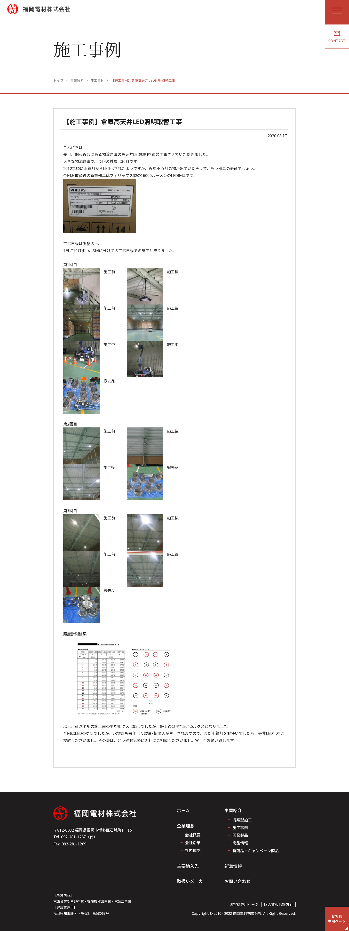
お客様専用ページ (244, 904)
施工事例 (240, 827)
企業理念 (185, 825)
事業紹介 (233, 810)
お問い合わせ (237, 881)
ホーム (183, 810)
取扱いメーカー (192, 881)
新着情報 (233, 866)
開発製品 (240, 835)
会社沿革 (192, 842)
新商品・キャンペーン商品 (255, 850)
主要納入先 (188, 866)
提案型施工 (242, 820)
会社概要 (192, 835)
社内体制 (192, 850)
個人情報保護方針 (278, 904)
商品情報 (240, 843)
